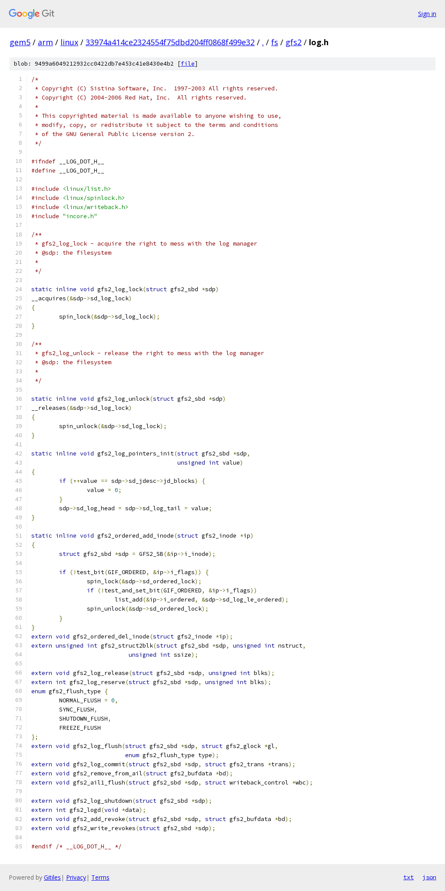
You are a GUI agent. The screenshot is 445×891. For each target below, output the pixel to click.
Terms (100, 877)
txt (408, 877)
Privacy (76, 877)
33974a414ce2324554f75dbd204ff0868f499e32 (170, 42)
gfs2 (294, 42)
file (188, 63)
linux (69, 42)
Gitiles (52, 877)
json (429, 877)
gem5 (20, 42)
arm (45, 42)
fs (274, 42)
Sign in (427, 14)
